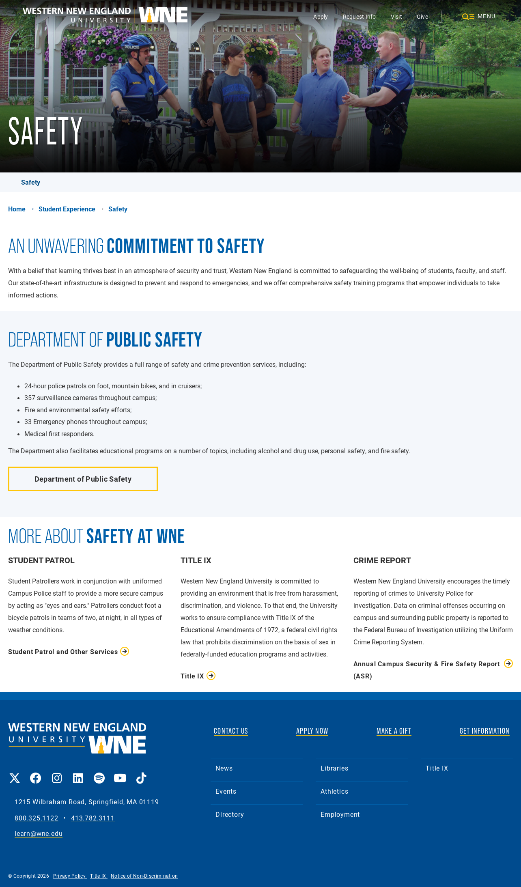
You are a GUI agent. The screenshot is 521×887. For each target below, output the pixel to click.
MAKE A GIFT (394, 730)
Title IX (437, 768)
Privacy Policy (70, 875)
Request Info (359, 16)
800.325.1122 (36, 818)
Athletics (334, 791)
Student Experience (67, 209)
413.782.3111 (93, 818)
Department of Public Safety (82, 479)
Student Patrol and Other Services (63, 651)
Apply (320, 16)
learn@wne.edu (38, 833)
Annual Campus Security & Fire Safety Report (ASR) (426, 669)
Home (17, 209)
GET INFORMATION (485, 730)
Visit (396, 16)
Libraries (334, 768)
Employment (340, 814)
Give (422, 16)
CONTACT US (231, 730)
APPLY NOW (312, 730)
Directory (229, 814)
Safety (30, 182)
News (224, 768)
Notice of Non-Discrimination (144, 875)
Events (226, 791)
